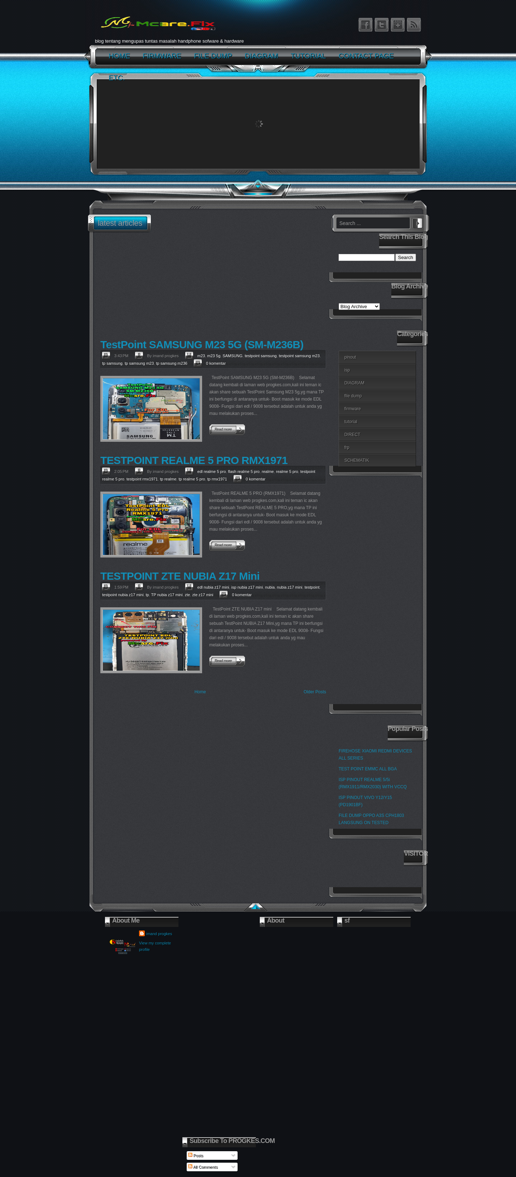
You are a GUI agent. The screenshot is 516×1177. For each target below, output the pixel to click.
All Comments (203, 1167)
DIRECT (352, 434)
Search (417, 222)
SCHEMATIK (356, 460)
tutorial (350, 421)
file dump (353, 395)
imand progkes (159, 934)
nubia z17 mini (289, 587)
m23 (201, 356)
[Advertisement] (211, 286)
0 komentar (216, 363)
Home (200, 691)
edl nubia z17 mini (213, 587)
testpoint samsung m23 (299, 356)
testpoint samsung (261, 356)
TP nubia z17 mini (167, 595)
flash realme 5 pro (243, 471)
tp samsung (112, 363)
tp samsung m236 (171, 363)
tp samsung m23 (139, 363)
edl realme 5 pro (211, 471)
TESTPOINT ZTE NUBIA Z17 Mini (179, 576)
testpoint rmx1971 (142, 479)
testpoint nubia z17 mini (123, 595)
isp (347, 370)
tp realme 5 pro (191, 479)
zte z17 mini (203, 595)
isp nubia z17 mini (247, 587)
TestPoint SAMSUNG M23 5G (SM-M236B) (202, 344)
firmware (352, 408)
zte (187, 595)
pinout (350, 357)
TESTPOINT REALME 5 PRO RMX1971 (193, 460)
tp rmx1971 (217, 479)
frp (346, 447)
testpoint (312, 587)
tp (147, 595)
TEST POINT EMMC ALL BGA (368, 768)
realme (268, 471)
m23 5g (213, 356)
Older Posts (315, 691)
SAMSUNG (233, 356)
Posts (196, 1155)
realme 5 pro (287, 471)
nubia (270, 587)
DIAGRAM (354, 383)
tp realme (168, 479)
